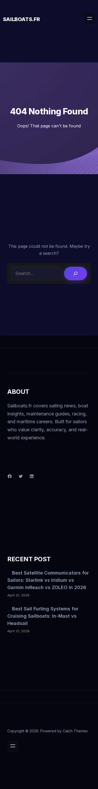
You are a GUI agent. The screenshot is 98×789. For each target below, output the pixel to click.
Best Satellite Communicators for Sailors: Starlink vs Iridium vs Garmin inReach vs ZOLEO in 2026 (48, 580)
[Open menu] (89, 18)
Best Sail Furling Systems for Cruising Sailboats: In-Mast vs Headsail (42, 616)
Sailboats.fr (21, 19)
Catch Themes (75, 731)
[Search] (75, 273)
